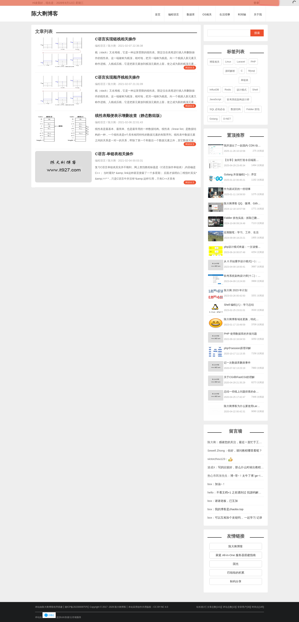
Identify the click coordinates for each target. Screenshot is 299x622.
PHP (253, 61)
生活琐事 (224, 14)
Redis (228, 89)
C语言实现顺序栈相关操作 (117, 77)
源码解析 (230, 71)
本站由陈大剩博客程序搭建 (49, 573)
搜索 (257, 32)
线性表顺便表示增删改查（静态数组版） (129, 116)
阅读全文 (190, 67)
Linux (228, 61)
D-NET (227, 118)
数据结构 (236, 109)
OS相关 (207, 14)
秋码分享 (235, 547)
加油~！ (220, 450)
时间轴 (242, 14)
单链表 (244, 80)
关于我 (258, 14)
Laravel (241, 61)
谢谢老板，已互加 (226, 467)
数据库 (191, 14)
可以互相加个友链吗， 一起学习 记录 (238, 484)
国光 (236, 530)
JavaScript (215, 99)
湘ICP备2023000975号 (76, 573)
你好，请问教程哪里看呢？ (245, 417)
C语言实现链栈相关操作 (115, 39)
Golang (214, 118)
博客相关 (214, 61)
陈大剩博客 (235, 512)
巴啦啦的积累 (235, 539)
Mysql (251, 70)
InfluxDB (214, 89)
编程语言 (173, 14)
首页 (157, 14)
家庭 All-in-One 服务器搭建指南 (236, 521)
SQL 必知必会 (217, 109)
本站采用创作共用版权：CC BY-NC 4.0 (148, 573)
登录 (256, 2)
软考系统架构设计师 (238, 99)
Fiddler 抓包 (253, 109)
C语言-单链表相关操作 (114, 154)
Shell (255, 89)
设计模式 (242, 89)
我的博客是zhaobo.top (229, 475)
